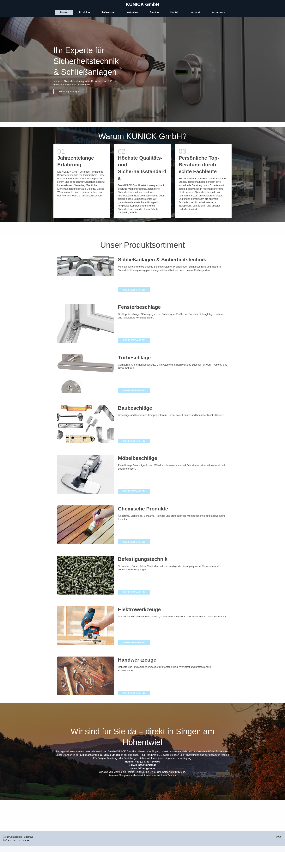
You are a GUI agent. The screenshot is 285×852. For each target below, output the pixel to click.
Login (279, 836)
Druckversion (12, 836)
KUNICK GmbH (142, 4)
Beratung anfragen (69, 91)
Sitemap (28, 836)
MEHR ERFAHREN (134, 289)
